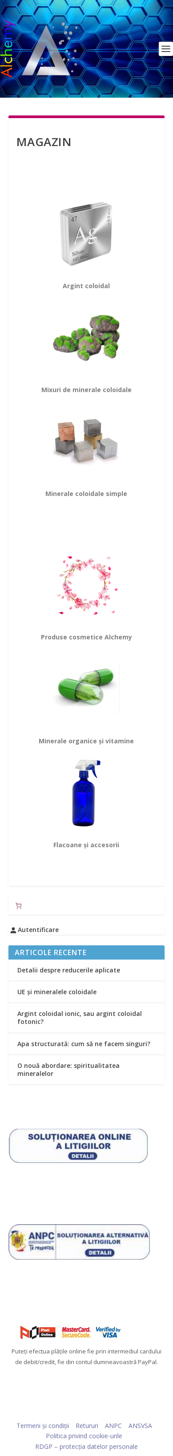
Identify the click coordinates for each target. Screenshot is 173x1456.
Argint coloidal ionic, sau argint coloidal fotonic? (79, 1017)
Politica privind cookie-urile (84, 1436)
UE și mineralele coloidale (57, 992)
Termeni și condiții (42, 1425)
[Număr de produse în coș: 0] (18, 906)
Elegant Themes (70, 1412)
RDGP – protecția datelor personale (86, 1446)
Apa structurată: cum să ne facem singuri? (83, 1043)
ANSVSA (140, 1425)
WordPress (148, 1412)
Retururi (87, 1425)
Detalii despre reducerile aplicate (68, 970)
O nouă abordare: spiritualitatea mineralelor (68, 1069)
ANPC (113, 1425)
